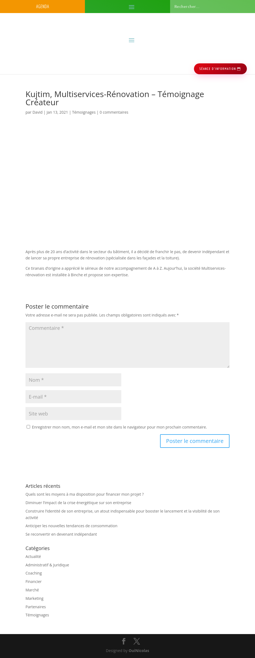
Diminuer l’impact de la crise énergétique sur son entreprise (78, 502)
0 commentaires (114, 112)
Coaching (33, 573)
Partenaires (35, 606)
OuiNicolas (139, 650)
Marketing (34, 598)
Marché (32, 589)
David (38, 112)
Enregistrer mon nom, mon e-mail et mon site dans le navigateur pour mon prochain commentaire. (119, 427)
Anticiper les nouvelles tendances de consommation (71, 525)
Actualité (33, 556)
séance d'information (217, 68)
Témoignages (84, 112)
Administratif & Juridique (47, 564)
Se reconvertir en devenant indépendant (61, 534)
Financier (33, 581)
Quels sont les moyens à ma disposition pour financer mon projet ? (84, 494)
